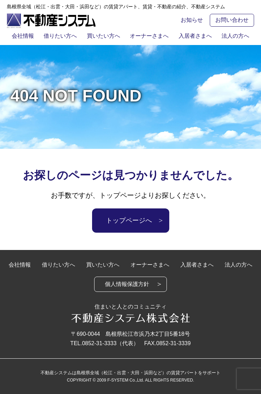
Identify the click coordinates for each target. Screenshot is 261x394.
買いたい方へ (102, 36)
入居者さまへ (198, 36)
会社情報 (18, 36)
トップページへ (129, 220)
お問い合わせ (232, 20)
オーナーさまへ (150, 36)
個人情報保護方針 (127, 284)
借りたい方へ (57, 36)
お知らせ (192, 20)
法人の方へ (240, 36)
